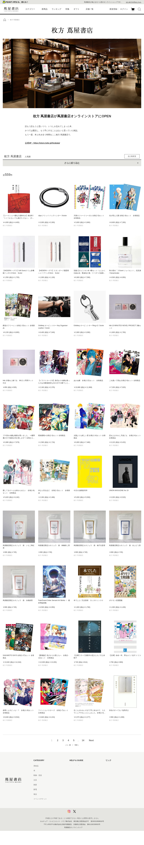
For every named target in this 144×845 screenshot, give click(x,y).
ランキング (56, 9)
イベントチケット (40, 799)
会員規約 (73, 789)
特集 (67, 9)
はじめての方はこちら (133, 2)
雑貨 (35, 785)
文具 (35, 780)
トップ (4, 19)
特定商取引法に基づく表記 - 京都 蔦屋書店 (85, 799)
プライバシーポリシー (78, 804)
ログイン (124, 9)
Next (91, 740)
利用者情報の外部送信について (81, 813)
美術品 (36, 766)
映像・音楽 (38, 775)
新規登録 (113, 9)
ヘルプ (72, 771)
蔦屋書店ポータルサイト (115, 766)
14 (83, 740)
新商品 (44, 9)
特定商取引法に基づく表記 (79, 794)
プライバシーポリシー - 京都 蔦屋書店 (84, 808)
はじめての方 (74, 766)
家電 (35, 789)
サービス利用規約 (76, 780)
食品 (35, 794)
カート (133, 11)
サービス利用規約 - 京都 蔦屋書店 (82, 785)
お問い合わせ (74, 775)
